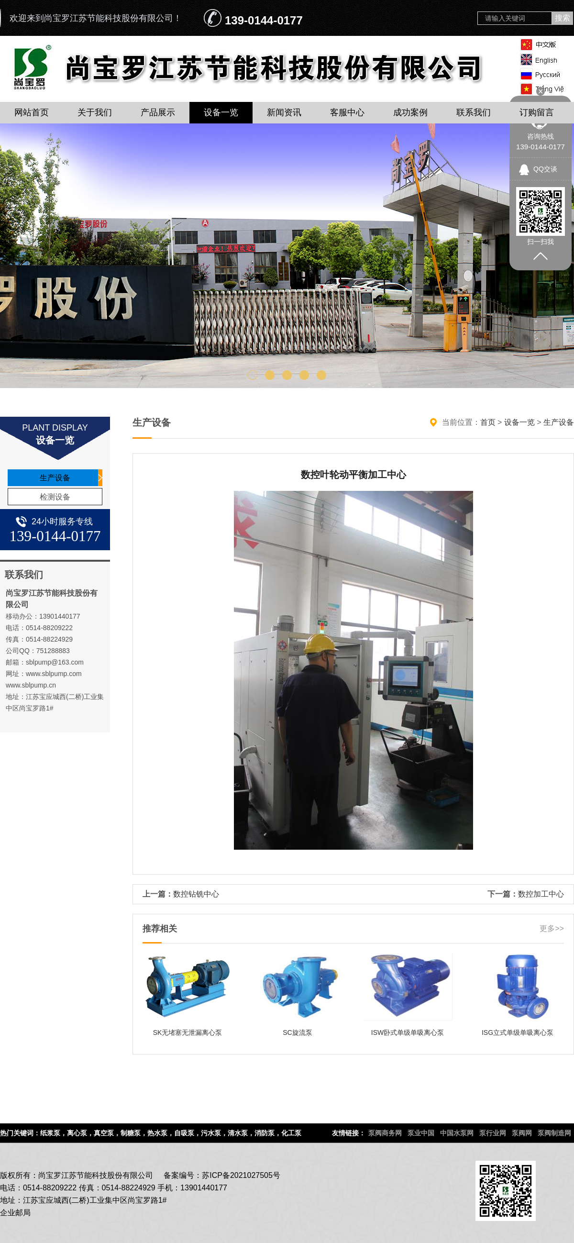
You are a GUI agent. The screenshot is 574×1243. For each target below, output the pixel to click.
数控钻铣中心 (196, 894)
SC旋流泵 (297, 1032)
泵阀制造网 (554, 1133)
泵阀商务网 (385, 1133)
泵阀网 (522, 1133)
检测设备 (55, 497)
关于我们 (94, 112)
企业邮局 (15, 1213)
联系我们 (473, 112)
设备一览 (221, 112)
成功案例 (410, 112)
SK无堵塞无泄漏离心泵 (187, 1032)
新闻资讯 (284, 112)
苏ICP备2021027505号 (241, 1175)
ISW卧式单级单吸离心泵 (407, 1032)
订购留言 (536, 112)
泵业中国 (421, 1133)
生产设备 (55, 478)
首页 (488, 422)
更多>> (552, 928)
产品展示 (158, 112)
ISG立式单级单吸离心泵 (517, 1032)
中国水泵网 (457, 1133)
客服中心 (347, 112)
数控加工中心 (541, 894)
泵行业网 (492, 1133)
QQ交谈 (545, 169)
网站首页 (31, 112)
